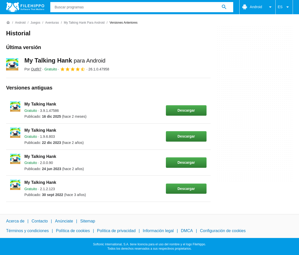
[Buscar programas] (224, 7)
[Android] (20, 23)
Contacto (40, 221)
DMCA (187, 231)
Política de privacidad (116, 231)
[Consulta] (141, 7)
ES (284, 7)
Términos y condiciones (27, 231)
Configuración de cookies (223, 231)
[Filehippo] (25, 7)
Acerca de (15, 221)
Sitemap (87, 221)
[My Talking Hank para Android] (84, 23)
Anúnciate (64, 221)
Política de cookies (73, 231)
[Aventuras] (52, 23)
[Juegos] (35, 23)
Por (32, 69)
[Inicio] (8, 22)
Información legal (158, 231)
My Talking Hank (64, 60)
